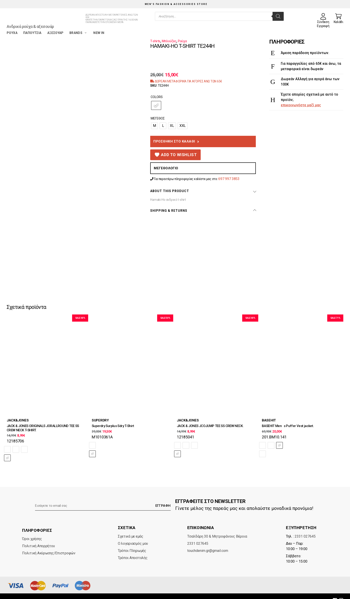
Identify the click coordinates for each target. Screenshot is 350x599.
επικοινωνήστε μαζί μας (301, 105)
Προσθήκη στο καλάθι (174, 141)
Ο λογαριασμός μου (133, 535)
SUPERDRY (100, 420)
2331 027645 (197, 535)
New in (98, 33)
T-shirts (155, 41)
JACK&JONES (18, 420)
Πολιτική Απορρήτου (38, 537)
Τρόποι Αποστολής (133, 549)
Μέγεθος (158, 118)
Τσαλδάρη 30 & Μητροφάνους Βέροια (217, 528)
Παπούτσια (32, 33)
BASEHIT (269, 420)
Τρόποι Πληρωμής (132, 542)
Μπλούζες (169, 41)
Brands (78, 33)
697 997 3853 (229, 179)
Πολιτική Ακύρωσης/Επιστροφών (48, 544)
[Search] (278, 16)
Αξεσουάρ (55, 33)
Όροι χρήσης (32, 530)
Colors (157, 97)
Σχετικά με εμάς (130, 528)
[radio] (156, 105)
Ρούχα (12, 33)
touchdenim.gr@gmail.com (207, 542)
